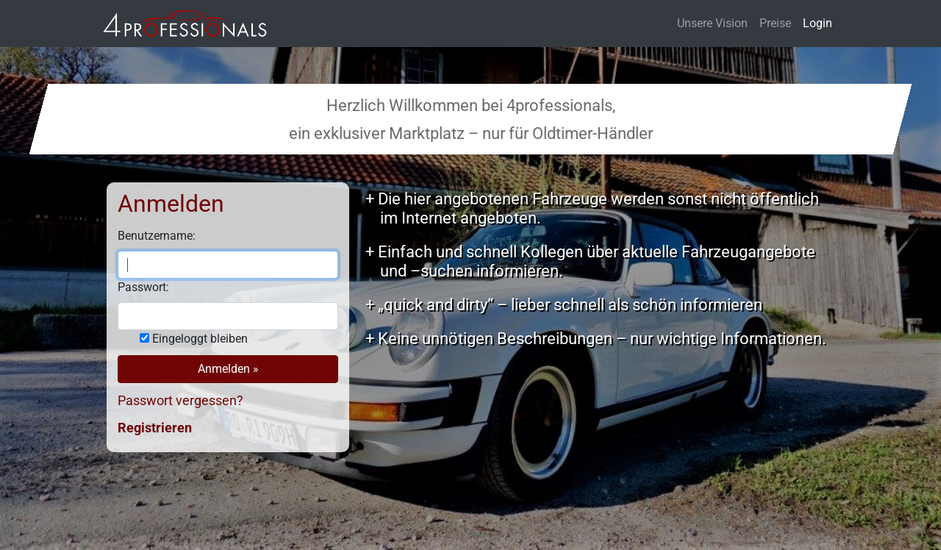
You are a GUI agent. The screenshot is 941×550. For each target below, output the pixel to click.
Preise (775, 23)
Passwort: (143, 287)
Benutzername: (157, 236)
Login (817, 23)
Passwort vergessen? (180, 400)
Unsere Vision (712, 23)
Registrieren (155, 427)
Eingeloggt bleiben (200, 339)
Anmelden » (228, 369)
